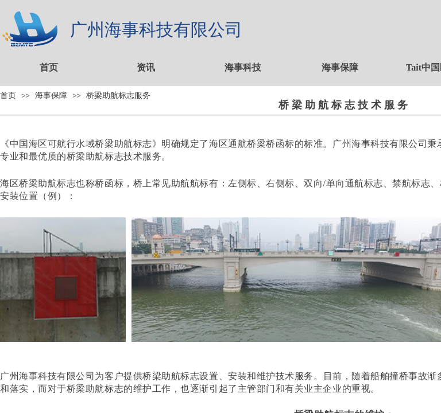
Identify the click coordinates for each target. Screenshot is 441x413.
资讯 (146, 67)
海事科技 (243, 67)
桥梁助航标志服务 (118, 95)
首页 (49, 67)
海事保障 (340, 67)
